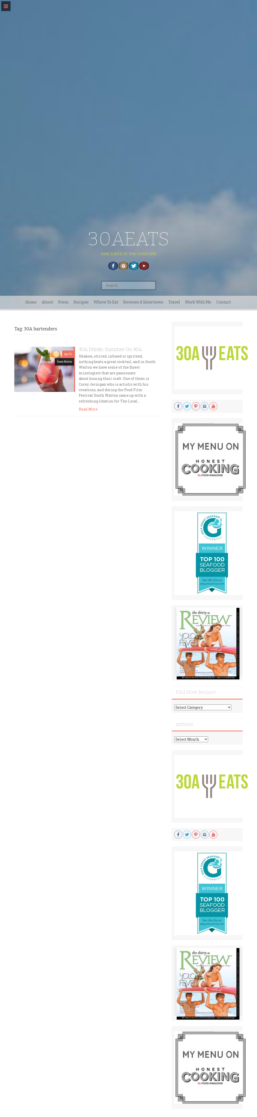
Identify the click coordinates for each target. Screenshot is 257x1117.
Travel (174, 302)
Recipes (81, 302)
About (47, 302)
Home (31, 302)
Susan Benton (64, 361)
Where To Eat (106, 302)
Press (63, 302)
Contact (223, 302)
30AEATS (128, 238)
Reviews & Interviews (143, 302)
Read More (88, 409)
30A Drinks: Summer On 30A (110, 349)
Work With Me (198, 302)
